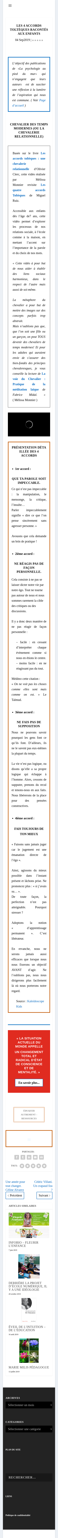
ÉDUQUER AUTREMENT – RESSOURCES (29, 1115)
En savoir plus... (29, 1082)
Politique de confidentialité (18, 1515)
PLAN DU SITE (13, 1450)
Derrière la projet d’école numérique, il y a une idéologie (28, 1286)
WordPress (45, 1534)
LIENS (9, 1496)
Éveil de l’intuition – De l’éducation (27, 1328)
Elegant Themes (23, 1534)
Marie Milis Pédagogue (29, 1367)
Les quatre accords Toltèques (29, 190)
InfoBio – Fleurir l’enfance (24, 1244)
